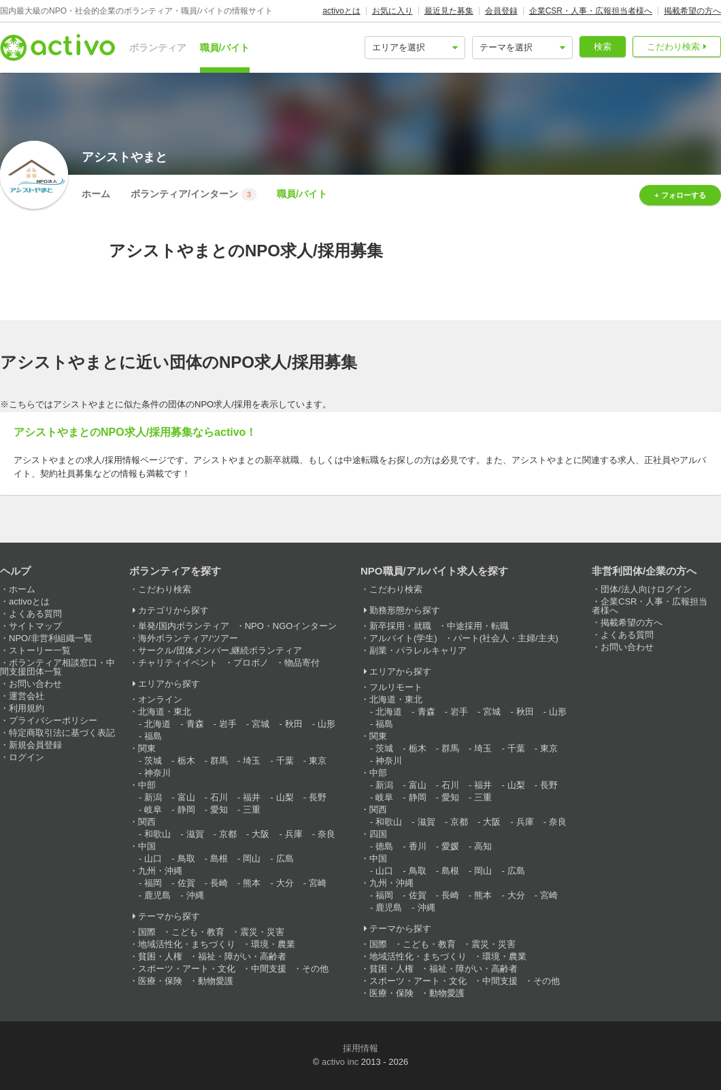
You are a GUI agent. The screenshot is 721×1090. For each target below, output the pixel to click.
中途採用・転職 (478, 626)
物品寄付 (302, 663)
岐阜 (153, 809)
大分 (285, 883)
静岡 (186, 809)
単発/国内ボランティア (183, 626)
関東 (147, 748)
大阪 (260, 834)
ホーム (96, 193)
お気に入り (392, 11)
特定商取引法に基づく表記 (62, 733)
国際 (147, 932)
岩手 (228, 724)
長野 (317, 797)
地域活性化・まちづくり (186, 944)
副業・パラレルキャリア (418, 650)
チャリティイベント (178, 663)
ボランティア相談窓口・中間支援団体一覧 (57, 667)
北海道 (157, 724)
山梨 (285, 797)
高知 (483, 846)
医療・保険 (160, 981)
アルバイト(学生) (403, 638)
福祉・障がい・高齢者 (242, 956)
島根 (219, 858)
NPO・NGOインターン (291, 626)
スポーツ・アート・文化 (186, 969)
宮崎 (317, 883)
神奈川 (157, 773)
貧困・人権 (160, 956)
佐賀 (186, 883)
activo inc (340, 1062)
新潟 (153, 797)
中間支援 (268, 969)
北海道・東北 (164, 711)
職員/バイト (225, 47)
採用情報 (360, 1048)
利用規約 (26, 708)
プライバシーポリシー (53, 720)
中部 (147, 785)
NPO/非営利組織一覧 (51, 638)
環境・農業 (273, 944)
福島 (153, 736)
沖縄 (195, 895)
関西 (147, 822)
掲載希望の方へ (692, 11)
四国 (378, 834)
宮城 (260, 724)
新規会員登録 (35, 745)
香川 (417, 846)
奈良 (326, 834)
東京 (317, 760)
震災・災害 (262, 932)
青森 (195, 724)
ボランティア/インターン (193, 194)
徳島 (384, 846)
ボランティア (157, 47)
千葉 (285, 760)
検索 (602, 46)
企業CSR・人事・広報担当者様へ (590, 11)
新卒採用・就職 (400, 626)
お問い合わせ (35, 684)
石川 (219, 797)
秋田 (294, 724)
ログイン (26, 757)
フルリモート (395, 687)
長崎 (219, 883)
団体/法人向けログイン (646, 589)
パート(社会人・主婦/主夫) (505, 638)
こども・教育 (197, 932)
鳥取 (186, 858)
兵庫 (294, 834)
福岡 (153, 883)
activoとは (341, 11)
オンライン (160, 699)
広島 (285, 858)
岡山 (252, 858)
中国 (147, 846)
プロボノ (251, 663)
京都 (228, 834)
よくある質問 (35, 614)
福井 (252, 797)
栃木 (186, 760)
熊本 (252, 883)
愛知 (219, 809)
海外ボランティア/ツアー (188, 638)
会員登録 (501, 11)
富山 (186, 797)
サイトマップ (35, 626)
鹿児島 (157, 895)
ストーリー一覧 (40, 650)
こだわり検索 (673, 46)
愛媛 (450, 846)
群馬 (219, 760)
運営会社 (26, 696)
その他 (315, 969)
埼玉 (252, 760)
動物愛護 (215, 981)
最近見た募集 (448, 11)
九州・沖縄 (160, 871)
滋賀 (195, 834)
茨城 (153, 760)
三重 (252, 809)
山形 (326, 724)
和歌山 (157, 834)
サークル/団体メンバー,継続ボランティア (220, 650)
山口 (153, 858)
